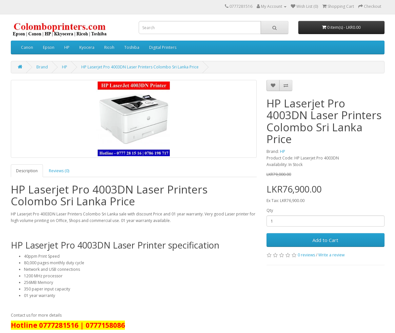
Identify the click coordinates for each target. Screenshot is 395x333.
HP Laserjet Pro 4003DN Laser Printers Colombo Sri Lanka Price (140, 67)
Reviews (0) (59, 171)
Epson (48, 47)
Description (27, 171)
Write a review (331, 255)
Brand (42, 67)
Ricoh (109, 47)
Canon (27, 47)
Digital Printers (162, 47)
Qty (270, 210)
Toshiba (131, 47)
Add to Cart (325, 240)
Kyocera (86, 47)
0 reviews (306, 255)
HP (66, 47)
